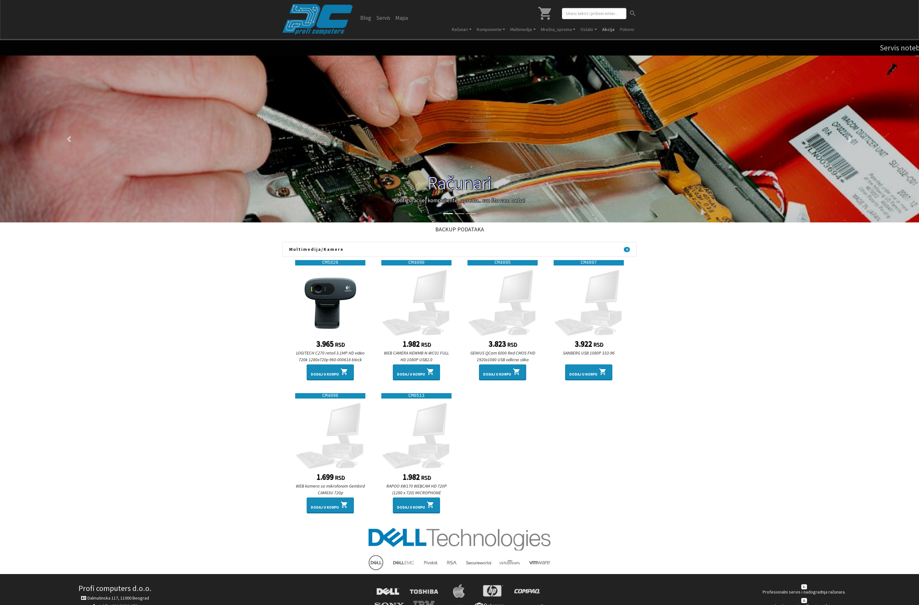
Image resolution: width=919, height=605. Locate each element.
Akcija (608, 29)
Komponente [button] (489, 29)
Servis (383, 17)
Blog (365, 17)
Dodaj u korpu (330, 371)
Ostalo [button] (586, 29)
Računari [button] (460, 29)
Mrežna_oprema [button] (556, 29)
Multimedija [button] (521, 29)
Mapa (401, 17)
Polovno (627, 29)
